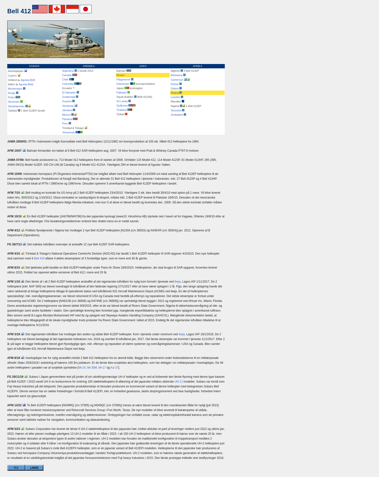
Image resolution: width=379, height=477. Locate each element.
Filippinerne (123, 79)
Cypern (12, 75)
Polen (11, 97)
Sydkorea (122, 105)
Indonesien (123, 83)
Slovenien (14, 101)
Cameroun (177, 79)
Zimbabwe (177, 114)
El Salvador (69, 92)
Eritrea (174, 84)
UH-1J (179, 381)
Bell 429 (39, 258)
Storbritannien (16, 106)
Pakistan (122, 92)
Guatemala (68, 96)
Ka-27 (114, 367)
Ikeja (178, 281)
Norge (11, 93)
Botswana (176, 75)
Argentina (67, 70)
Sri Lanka (122, 101)
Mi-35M (92, 367)
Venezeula (68, 132)
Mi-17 (102, 367)
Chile (68, 79)
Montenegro (15, 88)
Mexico (66, 114)
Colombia (71, 83)
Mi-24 (82, 367)
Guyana (67, 101)
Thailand (122, 109)
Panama (67, 119)
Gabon (175, 88)
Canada (67, 75)
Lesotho (175, 97)
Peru (65, 123)
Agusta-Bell (27, 79)
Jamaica (67, 110)
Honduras (68, 105)
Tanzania (176, 110)
